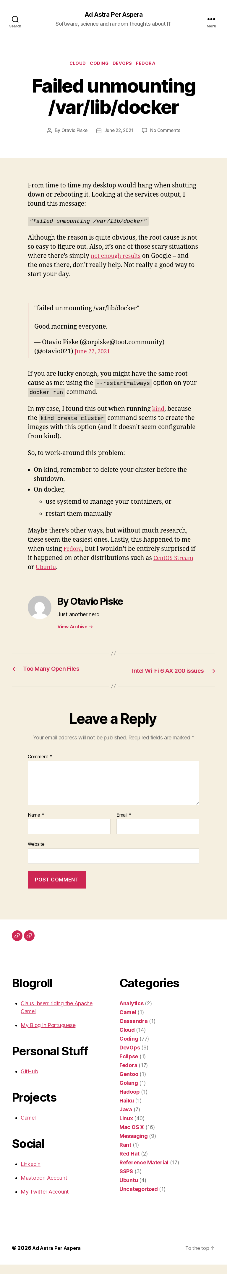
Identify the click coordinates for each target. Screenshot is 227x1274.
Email (123, 824)
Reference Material (143, 1172)
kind (159, 410)
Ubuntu (47, 569)
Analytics (131, 1013)
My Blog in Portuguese (48, 1034)
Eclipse (128, 1066)
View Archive (75, 628)
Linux (126, 1128)
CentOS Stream (175, 560)
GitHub (29, 1081)
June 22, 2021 (118, 132)
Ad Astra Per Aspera (113, 14)
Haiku (126, 1110)
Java (125, 1119)
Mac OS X (131, 1136)
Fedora (150, 64)
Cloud (75, 64)
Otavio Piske (72, 132)
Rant (125, 1154)
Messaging (133, 1145)
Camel (28, 1127)
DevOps (124, 64)
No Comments (167, 132)
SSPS (126, 1181)
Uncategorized (138, 1198)
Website (36, 854)
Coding (99, 64)
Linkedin (30, 1173)
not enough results (118, 257)
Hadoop (129, 1101)
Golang (128, 1092)
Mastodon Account (44, 1187)
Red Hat (129, 1163)
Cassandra (133, 1030)
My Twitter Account (45, 1201)
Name (36, 824)
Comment (40, 766)
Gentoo (128, 1083)
